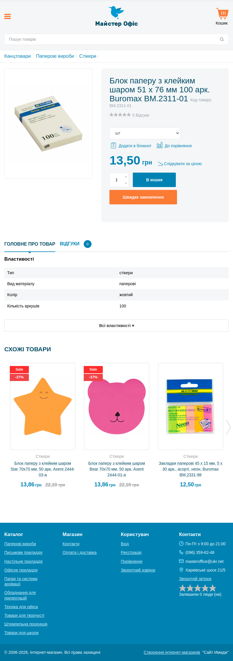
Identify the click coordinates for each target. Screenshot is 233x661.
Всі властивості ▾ (116, 325)
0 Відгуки (140, 115)
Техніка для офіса (21, 606)
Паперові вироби (55, 56)
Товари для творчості (24, 615)
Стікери (87, 56)
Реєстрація (131, 552)
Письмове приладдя (23, 552)
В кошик (154, 180)
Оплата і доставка (80, 552)
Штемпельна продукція (25, 624)
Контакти (71, 544)
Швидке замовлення (143, 197)
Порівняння (132, 561)
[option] (43, 427)
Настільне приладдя (23, 561)
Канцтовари (17, 56)
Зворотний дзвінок (138, 570)
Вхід (125, 544)
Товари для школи (21, 632)
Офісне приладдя (21, 570)
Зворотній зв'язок (195, 578)
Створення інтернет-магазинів (172, 652)
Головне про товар (29, 244)
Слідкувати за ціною (183, 163)
